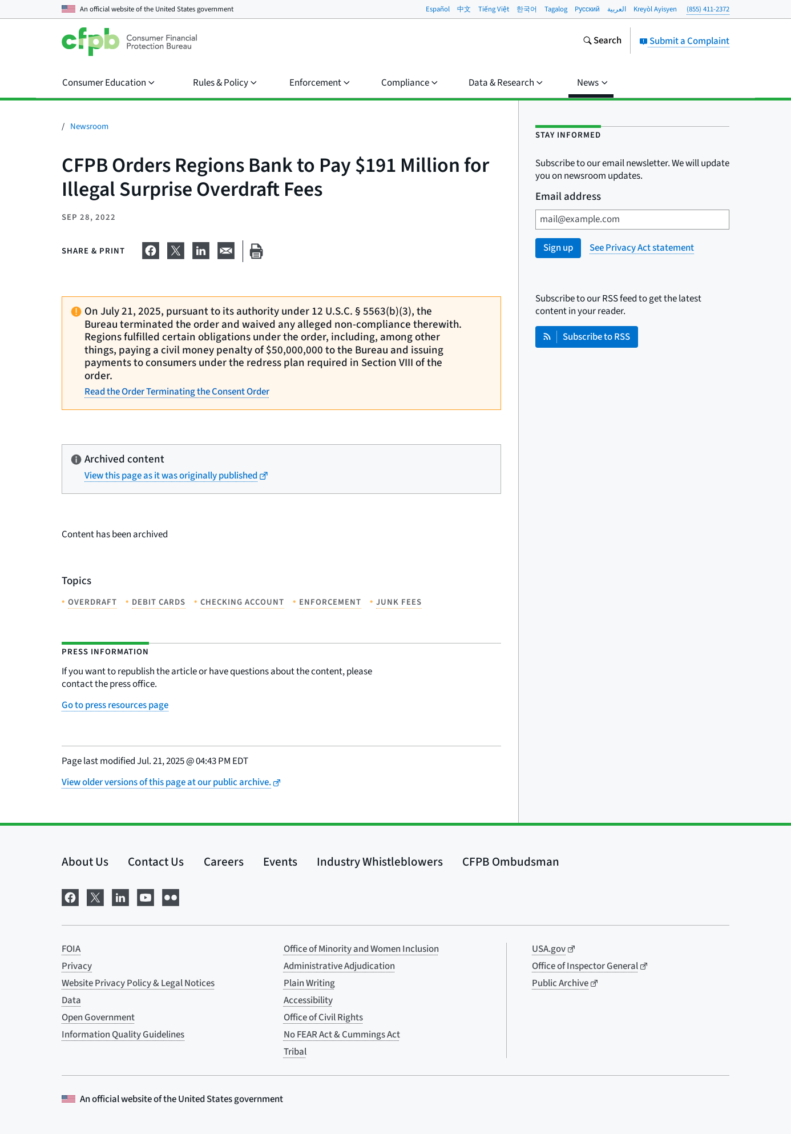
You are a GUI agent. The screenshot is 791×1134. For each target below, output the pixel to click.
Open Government (98, 1017)
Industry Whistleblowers (380, 861)
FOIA (71, 949)
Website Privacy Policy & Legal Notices (138, 983)
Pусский (587, 9)
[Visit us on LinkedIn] (120, 896)
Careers (224, 861)
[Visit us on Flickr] (170, 896)
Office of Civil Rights (323, 1017)
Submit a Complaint (684, 41)
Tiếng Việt (493, 9)
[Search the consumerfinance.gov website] (602, 42)
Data (71, 1000)
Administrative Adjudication (339, 966)
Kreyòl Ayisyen (655, 9)
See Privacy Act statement (642, 248)
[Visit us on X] (95, 896)
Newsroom (89, 126)
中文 (464, 9)
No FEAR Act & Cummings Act (342, 1034)
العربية (616, 9)
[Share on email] (226, 249)
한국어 (526, 9)
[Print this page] (256, 251)
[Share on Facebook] (150, 249)
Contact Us (156, 861)
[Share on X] (175, 249)
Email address (568, 197)
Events (280, 861)
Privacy (77, 966)
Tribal (295, 1052)
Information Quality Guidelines (123, 1034)
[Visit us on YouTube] (145, 896)
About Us (85, 861)
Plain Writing (309, 983)
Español (438, 9)
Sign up (558, 248)
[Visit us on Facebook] (70, 896)
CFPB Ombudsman (510, 861)
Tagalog (555, 9)
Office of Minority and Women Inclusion (361, 949)
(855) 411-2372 (708, 9)
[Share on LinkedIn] (200, 249)
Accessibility (308, 1000)
